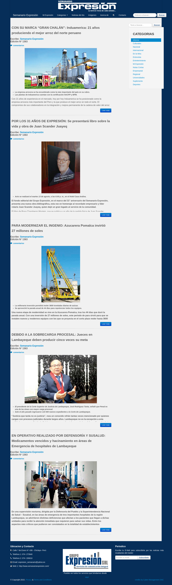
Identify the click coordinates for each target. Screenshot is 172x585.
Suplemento (138, 81)
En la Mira (137, 54)
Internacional (138, 50)
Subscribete (144, 557)
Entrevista (137, 57)
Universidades (139, 78)
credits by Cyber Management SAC (149, 580)
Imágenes (92, 15)
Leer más (105, 110)
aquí (87, 577)
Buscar (162, 15)
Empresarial (138, 71)
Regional (136, 74)
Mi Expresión (48, 15)
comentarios (17, 45)
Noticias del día (78, 15)
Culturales (137, 43)
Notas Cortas (138, 67)
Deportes (136, 84)
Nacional (136, 47)
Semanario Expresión (25, 15)
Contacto (122, 15)
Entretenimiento (139, 61)
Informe (136, 40)
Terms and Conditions (43, 580)
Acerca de (104, 15)
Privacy (29, 580)
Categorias (62, 15)
